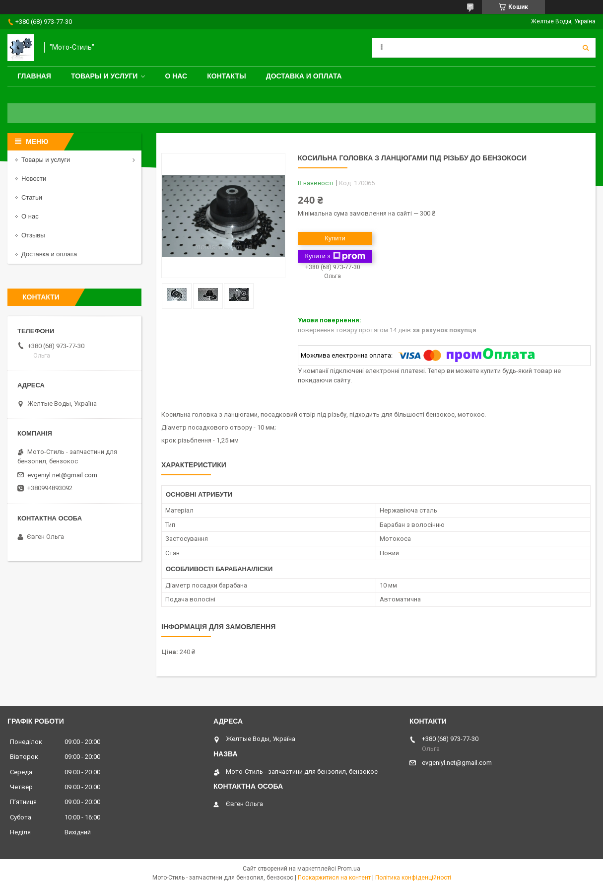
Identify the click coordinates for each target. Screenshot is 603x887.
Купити (335, 238)
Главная (34, 76)
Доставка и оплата (304, 76)
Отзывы (33, 235)
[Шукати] (586, 48)
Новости (33, 178)
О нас (176, 76)
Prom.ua (348, 868)
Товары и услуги (104, 76)
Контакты (226, 76)
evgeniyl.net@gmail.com (62, 475)
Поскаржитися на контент (334, 877)
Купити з (335, 256)
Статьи (31, 197)
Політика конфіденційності (413, 877)
